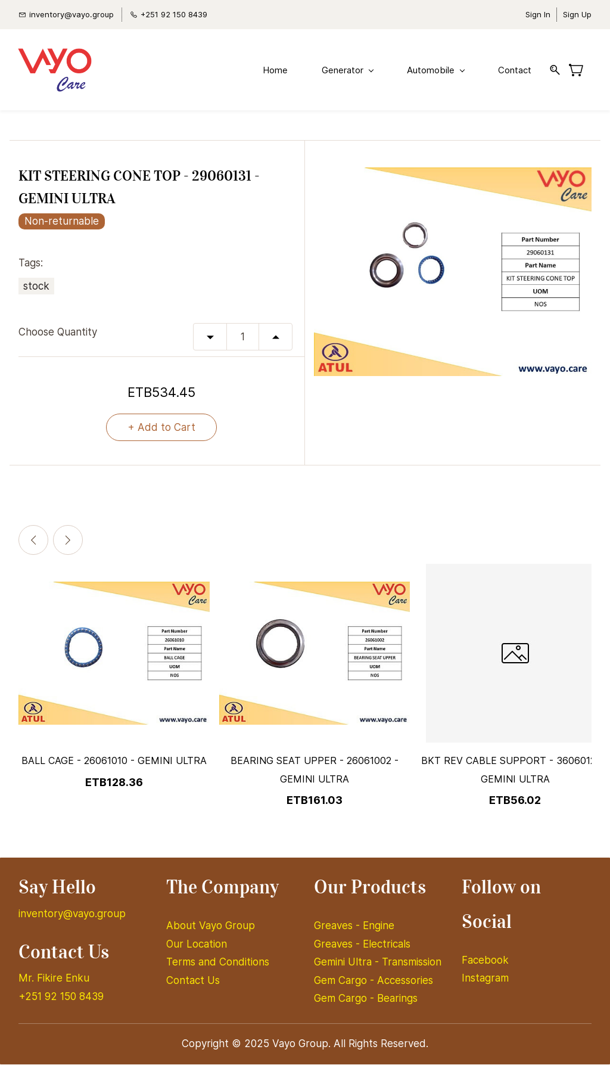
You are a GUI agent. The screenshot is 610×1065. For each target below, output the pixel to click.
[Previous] (33, 541)
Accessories (405, 981)
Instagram (485, 979)
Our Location (196, 945)
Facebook (485, 961)
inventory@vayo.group (72, 914)
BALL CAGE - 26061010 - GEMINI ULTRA (114, 762)
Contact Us (193, 981)
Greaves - (338, 926)
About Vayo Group (212, 926)
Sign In (537, 14)
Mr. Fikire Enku (53, 979)
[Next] (68, 541)
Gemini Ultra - (348, 962)
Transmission (411, 962)
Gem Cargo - (345, 981)
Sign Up (577, 14)
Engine (378, 926)
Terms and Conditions (217, 962)
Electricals (386, 945)
